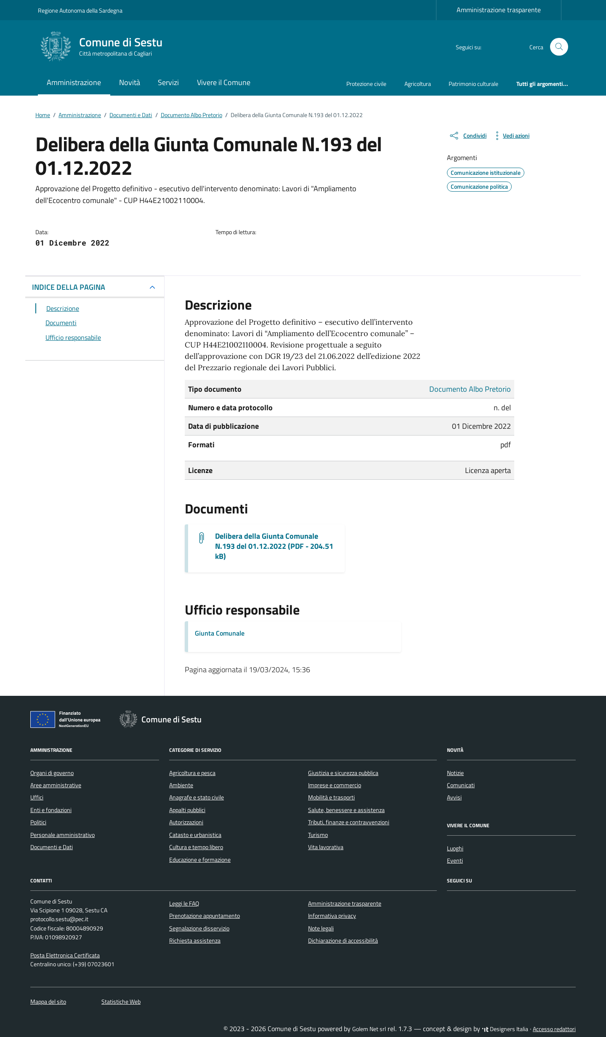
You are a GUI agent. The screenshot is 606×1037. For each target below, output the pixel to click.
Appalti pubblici (187, 810)
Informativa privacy (332, 915)
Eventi (455, 860)
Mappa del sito (48, 1001)
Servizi (168, 82)
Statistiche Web (121, 1001)
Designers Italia (505, 1029)
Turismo (318, 834)
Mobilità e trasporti (331, 797)
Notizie (455, 773)
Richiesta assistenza (195, 940)
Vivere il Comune (223, 82)
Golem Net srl (369, 1029)
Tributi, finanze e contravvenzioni (348, 822)
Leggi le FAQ (184, 903)
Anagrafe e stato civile (196, 797)
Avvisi (454, 797)
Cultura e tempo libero (196, 847)
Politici (38, 822)
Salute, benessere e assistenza (346, 810)
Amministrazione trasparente (499, 10)
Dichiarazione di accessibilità (343, 940)
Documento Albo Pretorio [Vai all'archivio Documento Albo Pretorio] (470, 389)
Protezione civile (366, 83)
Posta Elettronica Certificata (65, 955)
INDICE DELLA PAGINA (68, 287)
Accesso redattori (554, 1029)
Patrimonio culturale (473, 83)
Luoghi (455, 848)
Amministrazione (74, 82)
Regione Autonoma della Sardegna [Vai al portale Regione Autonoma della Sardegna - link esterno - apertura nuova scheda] (80, 10)
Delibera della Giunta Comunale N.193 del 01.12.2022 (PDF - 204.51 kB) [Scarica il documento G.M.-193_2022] (274, 546)
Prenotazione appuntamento (204, 915)
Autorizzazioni (186, 822)
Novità (129, 82)
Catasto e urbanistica (195, 834)
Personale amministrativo (62, 834)
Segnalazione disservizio (199, 928)
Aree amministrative (55, 785)
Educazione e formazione (200, 859)
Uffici (36, 797)
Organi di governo (52, 773)
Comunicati (461, 785)
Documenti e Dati (51, 847)
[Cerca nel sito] (559, 47)
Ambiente (181, 785)
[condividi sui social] (467, 135)
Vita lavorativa (325, 847)
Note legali (321, 928)
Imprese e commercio (334, 785)
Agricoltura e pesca (192, 773)
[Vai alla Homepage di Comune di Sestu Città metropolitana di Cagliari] (105, 46)
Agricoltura (417, 83)
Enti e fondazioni (51, 810)
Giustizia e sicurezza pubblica (343, 773)
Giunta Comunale (220, 633)
